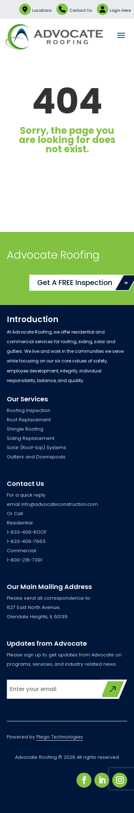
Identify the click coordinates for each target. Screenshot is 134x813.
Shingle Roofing (25, 429)
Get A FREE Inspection (74, 283)
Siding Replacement (30, 438)
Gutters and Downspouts (36, 456)
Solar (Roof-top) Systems (36, 447)
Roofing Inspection (28, 410)
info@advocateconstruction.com (59, 504)
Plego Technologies (59, 736)
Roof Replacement (29, 419)
